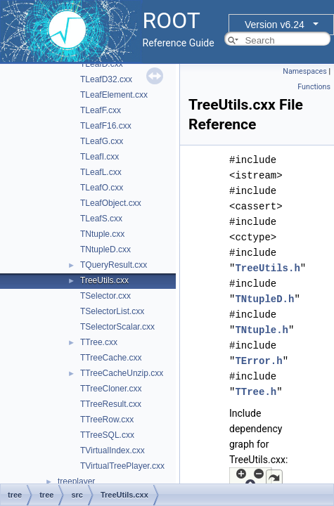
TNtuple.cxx (102, 234)
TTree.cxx (98, 342)
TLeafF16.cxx (105, 126)
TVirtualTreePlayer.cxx (122, 466)
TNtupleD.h (264, 299)
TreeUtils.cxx (104, 280)
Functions (313, 86)
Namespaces (304, 71)
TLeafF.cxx (100, 110)
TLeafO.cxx (101, 188)
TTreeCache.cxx (111, 358)
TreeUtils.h (267, 268)
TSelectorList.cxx (112, 311)
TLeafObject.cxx (110, 203)
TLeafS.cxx (101, 218)
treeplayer (76, 481)
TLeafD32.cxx (106, 79)
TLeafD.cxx (101, 64)
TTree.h (255, 391)
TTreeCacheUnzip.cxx (121, 373)
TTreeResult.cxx (110, 404)
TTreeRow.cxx (107, 419)
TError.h (258, 361)
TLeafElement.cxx (114, 95)
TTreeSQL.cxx (107, 435)
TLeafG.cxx (101, 141)
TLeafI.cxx (99, 157)
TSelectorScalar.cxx (117, 327)
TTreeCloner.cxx (111, 389)
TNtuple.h (261, 330)
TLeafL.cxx (101, 172)
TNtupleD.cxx (105, 249)
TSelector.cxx (105, 296)
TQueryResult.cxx (113, 265)
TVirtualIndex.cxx (112, 450)
